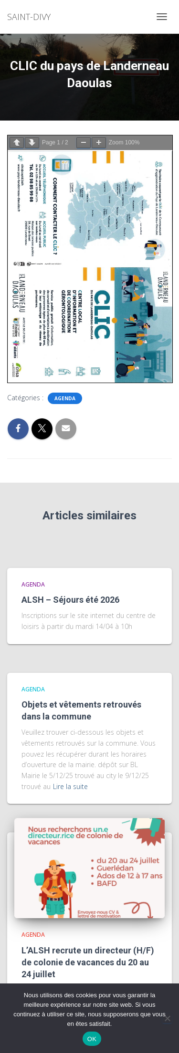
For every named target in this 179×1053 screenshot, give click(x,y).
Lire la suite (70, 786)
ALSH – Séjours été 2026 (70, 600)
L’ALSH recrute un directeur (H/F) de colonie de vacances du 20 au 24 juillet (87, 962)
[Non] (167, 1018)
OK (91, 1039)
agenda (64, 398)
